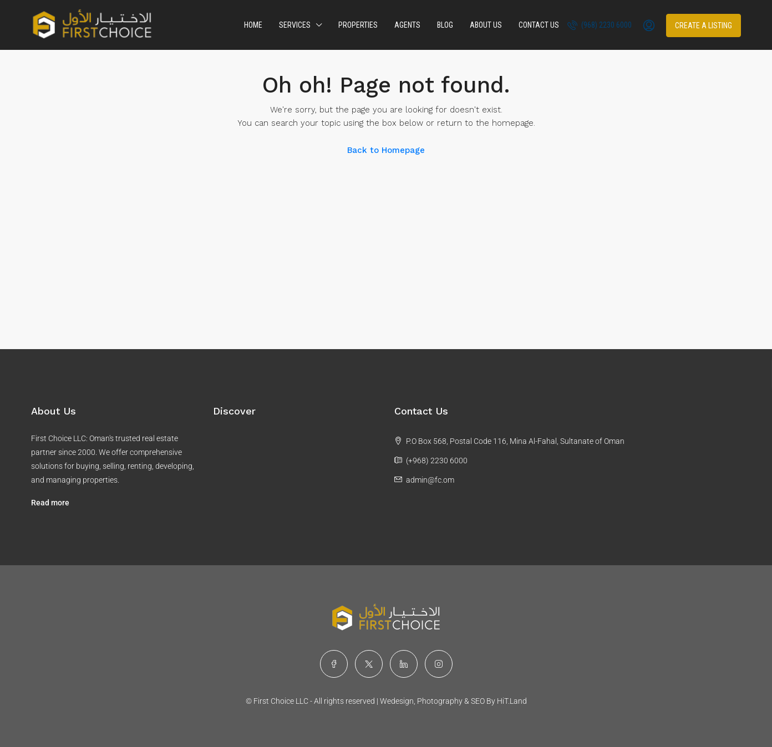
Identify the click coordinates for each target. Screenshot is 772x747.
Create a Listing (703, 25)
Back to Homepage (386, 150)
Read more (50, 502)
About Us (486, 25)
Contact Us (539, 25)
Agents (407, 25)
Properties (358, 25)
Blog (445, 25)
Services (295, 25)
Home (253, 25)
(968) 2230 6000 (599, 25)
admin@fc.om (430, 479)
